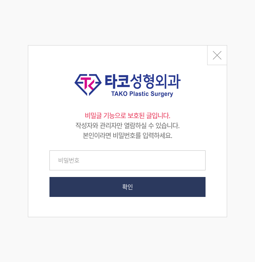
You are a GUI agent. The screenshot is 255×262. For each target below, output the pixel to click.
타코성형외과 (127, 85)
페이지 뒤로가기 (217, 55)
